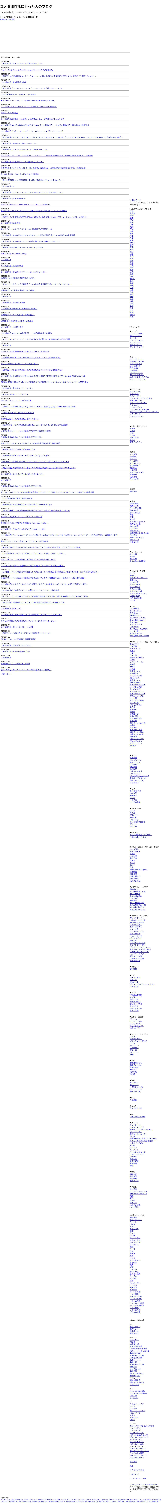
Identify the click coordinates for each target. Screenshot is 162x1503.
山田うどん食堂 (136, 771)
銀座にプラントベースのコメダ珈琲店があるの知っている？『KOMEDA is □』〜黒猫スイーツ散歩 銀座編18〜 (43, 578)
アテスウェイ (135, 1430)
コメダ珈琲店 (6, 260)
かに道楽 (133, 1100)
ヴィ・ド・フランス (137, 1411)
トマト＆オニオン (137, 931)
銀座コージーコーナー (138, 1134)
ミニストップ (135, 342)
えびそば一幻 (135, 1369)
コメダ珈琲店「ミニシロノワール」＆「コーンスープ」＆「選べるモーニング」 (32, 88)
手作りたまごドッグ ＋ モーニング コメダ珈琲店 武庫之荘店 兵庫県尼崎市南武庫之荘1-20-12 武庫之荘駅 (43, 168)
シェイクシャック (137, 416)
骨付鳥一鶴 (134, 879)
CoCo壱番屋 (134, 609)
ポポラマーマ (135, 1002)
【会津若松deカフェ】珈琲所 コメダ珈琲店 (17, 413)
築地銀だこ (134, 889)
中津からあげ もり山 (138, 837)
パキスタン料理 (136, 1296)
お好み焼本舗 (135, 894)
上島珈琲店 (134, 370)
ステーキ (133, 1269)
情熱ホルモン (135, 531)
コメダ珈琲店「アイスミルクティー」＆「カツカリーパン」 (24, 272)
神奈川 (132, 243)
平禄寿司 (133, 475)
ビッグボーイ (135, 934)
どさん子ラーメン (137, 696)
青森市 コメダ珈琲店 (9, 113)
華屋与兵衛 (134, 1067)
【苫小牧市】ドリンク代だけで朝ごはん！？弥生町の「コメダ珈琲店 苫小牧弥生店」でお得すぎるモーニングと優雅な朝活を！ (50, 572)
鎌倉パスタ (134, 999)
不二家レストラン (137, 1087)
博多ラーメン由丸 (137, 734)
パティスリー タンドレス (139, 1451)
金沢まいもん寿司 (137, 472)
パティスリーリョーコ (138, 1455)
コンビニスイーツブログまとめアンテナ (92, 1499)
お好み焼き (134, 1272)
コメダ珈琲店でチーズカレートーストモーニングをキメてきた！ (26, 456)
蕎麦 (131, 1231)
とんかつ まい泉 (136, 591)
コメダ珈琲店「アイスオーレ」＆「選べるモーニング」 (22, 63)
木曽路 (132, 556)
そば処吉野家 (135, 802)
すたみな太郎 (135, 513)
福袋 (131, 1196)
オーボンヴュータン (137, 1448)
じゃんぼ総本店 (136, 896)
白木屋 (132, 860)
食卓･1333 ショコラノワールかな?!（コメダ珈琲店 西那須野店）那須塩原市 (31, 443)
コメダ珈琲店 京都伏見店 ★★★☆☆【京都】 (19, 309)
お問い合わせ (136, 200)
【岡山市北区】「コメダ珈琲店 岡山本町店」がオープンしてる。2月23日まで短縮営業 (34, 425)
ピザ (131, 1281)
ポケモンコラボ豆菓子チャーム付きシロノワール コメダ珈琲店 (25, 351)
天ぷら (132, 1233)
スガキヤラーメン (137, 662)
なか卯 (132, 435)
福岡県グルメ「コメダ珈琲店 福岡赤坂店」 (18, 315)
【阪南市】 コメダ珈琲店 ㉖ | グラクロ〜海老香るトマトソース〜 (26, 633)
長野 (131, 256)
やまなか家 (134, 542)
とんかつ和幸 (135, 584)
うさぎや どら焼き (137, 1470)
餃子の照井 (134, 716)
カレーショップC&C (138, 618)
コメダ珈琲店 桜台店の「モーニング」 (16, 645)
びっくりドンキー (137, 918)
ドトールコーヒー (137, 361)
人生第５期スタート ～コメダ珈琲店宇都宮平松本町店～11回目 (26, 431)
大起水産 (133, 468)
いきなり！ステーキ (137, 920)
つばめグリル (135, 961)
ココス (132, 1043)
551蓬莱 (133, 745)
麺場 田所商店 (135, 682)
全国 (131, 211)
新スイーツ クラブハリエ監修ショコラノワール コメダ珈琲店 (24, 541)
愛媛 (131, 297)
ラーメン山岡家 (136, 687)
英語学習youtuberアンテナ (40, 1501)
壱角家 (132, 667)
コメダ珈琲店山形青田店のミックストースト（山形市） (22, 247)
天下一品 (133, 655)
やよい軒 (133, 817)
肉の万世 (133, 940)
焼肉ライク (134, 506)
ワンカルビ (134, 528)
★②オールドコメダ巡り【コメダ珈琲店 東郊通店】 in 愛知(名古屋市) (27, 100)
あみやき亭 (134, 526)
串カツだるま (135, 851)
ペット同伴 (134, 1207)
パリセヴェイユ (136, 1439)
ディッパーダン (136, 1132)
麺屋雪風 (133, 1371)
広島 (131, 288)
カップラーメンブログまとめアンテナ (117, 1499)
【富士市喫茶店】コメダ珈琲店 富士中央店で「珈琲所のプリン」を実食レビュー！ (33, 180)
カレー (132, 1235)
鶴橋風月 (133, 900)
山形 (131, 225)
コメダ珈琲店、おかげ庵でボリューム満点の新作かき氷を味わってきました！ (31, 241)
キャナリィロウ (136, 1008)
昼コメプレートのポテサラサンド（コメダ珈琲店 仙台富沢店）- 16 (26, 229)
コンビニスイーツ (137, 333)
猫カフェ (133, 1203)
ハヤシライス (135, 1242)
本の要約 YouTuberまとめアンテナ (20, 1501)
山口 (131, 290)
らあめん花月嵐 (136, 676)
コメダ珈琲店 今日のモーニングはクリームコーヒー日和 (23, 529)
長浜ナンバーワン (137, 658)
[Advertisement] (64, 36)
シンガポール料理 (137, 1305)
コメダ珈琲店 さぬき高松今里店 (13, 198)
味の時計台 (134, 673)
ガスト (132, 1036)
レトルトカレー (136, 1240)
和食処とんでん (136, 1065)
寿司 (131, 1256)
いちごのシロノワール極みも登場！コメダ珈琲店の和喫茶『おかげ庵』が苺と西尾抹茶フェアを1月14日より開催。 (45, 596)
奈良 (131, 276)
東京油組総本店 (136, 718)
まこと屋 (133, 698)
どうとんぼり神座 (137, 700)
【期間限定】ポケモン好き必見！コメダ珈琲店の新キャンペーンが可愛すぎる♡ (32, 370)
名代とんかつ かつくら (139, 578)
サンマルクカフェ (137, 375)
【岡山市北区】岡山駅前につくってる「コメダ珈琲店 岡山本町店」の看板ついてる (33, 602)
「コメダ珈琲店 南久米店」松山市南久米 (16, 498)
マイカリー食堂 (136, 624)
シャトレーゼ (135, 1125)
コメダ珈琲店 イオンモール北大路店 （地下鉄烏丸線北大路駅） (27, 333)
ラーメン (133, 1222)
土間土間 (133, 856)
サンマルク (134, 1082)
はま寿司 (133, 470)
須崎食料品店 (135, 1380)
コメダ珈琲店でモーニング (11, 609)
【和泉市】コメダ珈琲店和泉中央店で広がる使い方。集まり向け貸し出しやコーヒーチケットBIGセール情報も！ (44, 217)
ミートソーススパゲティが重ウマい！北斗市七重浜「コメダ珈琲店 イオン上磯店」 (33, 566)
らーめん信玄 (135, 689)
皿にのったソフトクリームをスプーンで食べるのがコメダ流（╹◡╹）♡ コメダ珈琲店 (34, 211)
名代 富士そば (135, 791)
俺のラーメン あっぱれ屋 (139, 1351)
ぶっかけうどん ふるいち (139, 776)
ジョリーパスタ (136, 1004)
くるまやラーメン (137, 691)
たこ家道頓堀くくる (137, 891)
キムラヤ (133, 1408)
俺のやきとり (135, 881)
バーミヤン (134, 1052)
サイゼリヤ (134, 1006)
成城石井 (133, 1174)
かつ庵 (132, 600)
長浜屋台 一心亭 (136, 730)
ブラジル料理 (135, 1312)
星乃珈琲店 (134, 368)
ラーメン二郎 (135, 648)
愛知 (131, 263)
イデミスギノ (135, 1428)
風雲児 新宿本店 (136, 1346)
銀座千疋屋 (134, 1161)
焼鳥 (131, 1267)
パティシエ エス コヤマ (139, 1435)
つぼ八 (132, 863)
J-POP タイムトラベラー (44, 1499)
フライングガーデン (137, 945)
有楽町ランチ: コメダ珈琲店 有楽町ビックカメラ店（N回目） (24, 523)
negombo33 (134, 1398)
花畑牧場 (133, 1163)
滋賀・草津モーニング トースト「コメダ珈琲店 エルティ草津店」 (26, 670)
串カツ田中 (134, 849)
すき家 (132, 428)
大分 (131, 310)
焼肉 (131, 1265)
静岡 (131, 261)
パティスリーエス (137, 1444)
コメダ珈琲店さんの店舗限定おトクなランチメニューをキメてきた (26, 504)
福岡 (131, 301)
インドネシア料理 (137, 1303)
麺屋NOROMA (135, 1353)
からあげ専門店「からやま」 (141, 835)
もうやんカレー (136, 633)
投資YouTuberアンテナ (56, 1501)
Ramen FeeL (134, 1340)
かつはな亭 (134, 582)
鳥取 (131, 281)
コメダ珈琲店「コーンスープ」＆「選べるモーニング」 (22, 474)
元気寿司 (133, 477)
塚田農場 (133, 874)
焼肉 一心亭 (134, 540)
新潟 (131, 245)
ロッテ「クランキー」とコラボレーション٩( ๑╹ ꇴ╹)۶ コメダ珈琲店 (27, 70)
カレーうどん (135, 1238)
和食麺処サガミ (136, 1063)
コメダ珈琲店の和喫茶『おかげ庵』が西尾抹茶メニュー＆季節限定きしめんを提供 (32, 119)
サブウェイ (134, 405)
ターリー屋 (134, 631)
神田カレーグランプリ (138, 1194)
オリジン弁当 (135, 1023)
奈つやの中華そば (137, 1373)
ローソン (133, 338)
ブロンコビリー (136, 938)
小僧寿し (133, 456)
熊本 (131, 308)
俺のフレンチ (135, 1091)
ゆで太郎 (133, 793)
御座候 (150, 1141)
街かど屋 (133, 826)
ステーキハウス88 (137, 958)
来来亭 (132, 651)
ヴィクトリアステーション (140, 947)
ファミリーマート (137, 340)
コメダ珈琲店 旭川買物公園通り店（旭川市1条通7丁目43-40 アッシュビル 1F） (31, 615)
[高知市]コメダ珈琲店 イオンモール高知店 (17, 321)
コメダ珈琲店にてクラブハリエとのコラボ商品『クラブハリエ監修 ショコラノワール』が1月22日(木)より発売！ (44, 584)
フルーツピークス (137, 1154)
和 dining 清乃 (135, 1376)
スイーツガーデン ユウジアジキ (142, 1426)
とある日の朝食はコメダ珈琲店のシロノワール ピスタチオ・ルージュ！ (28, 621)
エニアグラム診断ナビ (151, 1501)
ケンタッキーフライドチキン (141, 398)
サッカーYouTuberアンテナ (72, 1501)
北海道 (132, 213)
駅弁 (131, 1198)
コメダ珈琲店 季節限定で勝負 (13, 302)
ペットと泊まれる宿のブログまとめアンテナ (96, 1501)
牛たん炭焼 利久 (136, 508)
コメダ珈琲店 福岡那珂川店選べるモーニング (19, 143)
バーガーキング (136, 400)
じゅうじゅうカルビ (137, 522)
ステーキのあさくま (137, 943)
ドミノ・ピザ (135, 977)
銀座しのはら (135, 1327)
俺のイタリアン (136, 1089)
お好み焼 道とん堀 (137, 903)
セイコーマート (136, 345)
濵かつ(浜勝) (135, 596)
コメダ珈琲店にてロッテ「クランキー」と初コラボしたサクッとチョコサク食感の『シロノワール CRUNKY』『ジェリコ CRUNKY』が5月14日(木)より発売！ (62, 137)
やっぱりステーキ (137, 922)
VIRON (132, 1420)
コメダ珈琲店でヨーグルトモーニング (15, 651)
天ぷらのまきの (136, 1108)
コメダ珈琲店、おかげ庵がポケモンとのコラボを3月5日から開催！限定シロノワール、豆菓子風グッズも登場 (43, 376)
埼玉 (131, 236)
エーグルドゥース (137, 1442)
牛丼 (131, 1247)
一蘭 (131, 653)
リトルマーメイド (137, 1404)
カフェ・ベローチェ (137, 379)
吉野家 (132, 431)
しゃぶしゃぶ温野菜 (137, 561)
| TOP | (3, 674)
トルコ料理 (134, 1308)
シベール (133, 1157)
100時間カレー (135, 615)
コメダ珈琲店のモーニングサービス (14, 394)
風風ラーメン (135, 1360)
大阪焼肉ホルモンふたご (139, 533)
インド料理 (134, 1294)
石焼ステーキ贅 (136, 956)
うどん (132, 1226)
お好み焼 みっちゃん (138, 909)
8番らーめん (134, 678)
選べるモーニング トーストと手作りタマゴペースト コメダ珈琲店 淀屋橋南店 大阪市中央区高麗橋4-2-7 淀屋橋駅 (47, 156)
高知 (131, 299)
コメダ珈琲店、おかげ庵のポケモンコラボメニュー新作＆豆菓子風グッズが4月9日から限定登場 (38, 235)
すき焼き (133, 1263)
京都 (131, 270)
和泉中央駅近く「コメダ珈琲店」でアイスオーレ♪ (20, 419)
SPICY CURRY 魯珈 (137, 1391)
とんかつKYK (135, 589)
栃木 (131, 231)
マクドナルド (135, 391)
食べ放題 (133, 1189)
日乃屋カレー (135, 613)
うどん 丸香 (134, 1385)
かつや (132, 573)
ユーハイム (134, 1150)
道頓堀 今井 (134, 783)
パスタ (132, 1224)
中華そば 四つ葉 (136, 1358)
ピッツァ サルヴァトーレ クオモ (142, 984)
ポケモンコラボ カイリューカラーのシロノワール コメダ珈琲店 (25, 205)
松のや (132, 575)
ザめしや (133, 824)
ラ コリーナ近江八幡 (138, 1478)
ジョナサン (134, 1048)
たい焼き (133, 1278)
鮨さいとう (134, 1329)
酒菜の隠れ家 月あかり (139, 869)
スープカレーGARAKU (139, 629)
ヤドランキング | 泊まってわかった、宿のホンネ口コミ (18, 1499)
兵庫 (131, 274)
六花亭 (132, 1145)
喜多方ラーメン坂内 (137, 685)
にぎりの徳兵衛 (136, 598)
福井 (131, 252)
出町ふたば (134, 1474)
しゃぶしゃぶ (135, 1260)
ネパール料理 (135, 1292)
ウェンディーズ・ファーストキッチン (144, 412)
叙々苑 (132, 519)
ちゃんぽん (134, 1229)
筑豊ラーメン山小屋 (137, 723)
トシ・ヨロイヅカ (137, 1457)
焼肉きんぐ (134, 510)
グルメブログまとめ (73, 1499)
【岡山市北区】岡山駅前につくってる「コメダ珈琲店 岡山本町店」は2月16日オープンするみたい (38, 468)
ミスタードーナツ (137, 1127)
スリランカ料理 (136, 1299)
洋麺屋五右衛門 (136, 995)
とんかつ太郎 (135, 587)
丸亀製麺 (133, 758)
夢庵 (131, 1054)
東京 (131, 240)
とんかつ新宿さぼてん (138, 593)
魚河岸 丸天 (134, 1333)
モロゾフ (133, 1148)
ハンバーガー (135, 1283)
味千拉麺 (133, 721)
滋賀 (131, 267)
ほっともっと (135, 1019)
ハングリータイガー (137, 954)
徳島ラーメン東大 (137, 732)
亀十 (131, 1466)
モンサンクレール (137, 1433)
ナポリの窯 (134, 986)
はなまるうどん (136, 760)
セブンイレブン (136, 336)
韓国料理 (133, 1287)
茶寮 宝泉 (133, 1462)
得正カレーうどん (137, 780)
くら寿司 (133, 454)
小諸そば (133, 800)
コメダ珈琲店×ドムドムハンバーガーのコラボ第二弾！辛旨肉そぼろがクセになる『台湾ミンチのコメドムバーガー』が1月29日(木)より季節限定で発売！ (60, 535)
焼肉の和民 (134, 504)
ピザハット (134, 982)
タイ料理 (133, 1290)
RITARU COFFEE (136, 373)
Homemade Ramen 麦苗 (138, 1349)
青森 (131, 215)
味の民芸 (133, 769)
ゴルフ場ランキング (59, 1499)
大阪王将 (133, 646)
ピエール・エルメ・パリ (139, 1437)
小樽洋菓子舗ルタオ (137, 1138)
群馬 (131, 234)
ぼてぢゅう (134, 898)
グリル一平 (134, 1085)
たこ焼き (133, 1276)
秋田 (131, 222)
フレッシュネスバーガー (139, 409)
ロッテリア (134, 394)
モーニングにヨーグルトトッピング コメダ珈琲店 (20, 174)
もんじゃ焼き (135, 1274)
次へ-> (9, 674)
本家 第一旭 (134, 1344)
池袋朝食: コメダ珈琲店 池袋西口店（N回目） (18, 278)
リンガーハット (136, 743)
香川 (131, 294)
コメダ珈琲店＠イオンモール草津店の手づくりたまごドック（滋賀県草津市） (31, 358)
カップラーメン (136, 1220)
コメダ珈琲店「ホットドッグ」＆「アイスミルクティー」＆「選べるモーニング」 (32, 192)
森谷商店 (133, 969)
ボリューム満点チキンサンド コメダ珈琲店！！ (20, 364)
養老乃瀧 (133, 858)
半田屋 (132, 813)
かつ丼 (132, 1249)
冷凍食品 (133, 1217)
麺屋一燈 (133, 1362)
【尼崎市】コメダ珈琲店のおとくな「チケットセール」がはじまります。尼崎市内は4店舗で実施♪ (38, 407)
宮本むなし (134, 815)
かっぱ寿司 (134, 461)
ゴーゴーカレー (136, 611)
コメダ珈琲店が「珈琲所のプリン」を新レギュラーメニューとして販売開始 (30, 590)
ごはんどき (134, 820)
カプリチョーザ (136, 997)
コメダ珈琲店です (8, 186)
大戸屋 (132, 811)
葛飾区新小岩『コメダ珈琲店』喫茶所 (15, 664)
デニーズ (133, 1050)
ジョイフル (134, 1045)
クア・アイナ (135, 414)
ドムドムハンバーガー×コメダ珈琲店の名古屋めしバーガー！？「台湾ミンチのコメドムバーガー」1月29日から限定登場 (47, 492)
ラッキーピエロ (136, 407)
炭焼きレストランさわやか (140, 949)
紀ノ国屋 (133, 1178)
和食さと (133, 1070)
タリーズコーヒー (137, 359)
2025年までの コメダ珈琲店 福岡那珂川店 (18, 639)
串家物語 (133, 872)
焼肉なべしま (135, 524)
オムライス (134, 1244)
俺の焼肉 (133, 535)
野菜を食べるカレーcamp (139, 636)
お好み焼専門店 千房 (138, 905)
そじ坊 (132, 798)
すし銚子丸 (134, 465)
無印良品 (133, 1176)
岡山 (131, 285)
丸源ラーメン (135, 680)
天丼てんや (134, 437)
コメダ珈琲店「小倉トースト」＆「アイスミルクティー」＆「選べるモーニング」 (32, 131)
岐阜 (131, 258)
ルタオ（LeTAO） (137, 1143)
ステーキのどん (136, 925)
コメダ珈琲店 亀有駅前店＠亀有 (14, 82)
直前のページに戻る (7, 19)
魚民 (131, 867)
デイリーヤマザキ (137, 347)
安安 (131, 517)
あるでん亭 (134, 1011)
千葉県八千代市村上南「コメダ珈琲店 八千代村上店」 (21, 437)
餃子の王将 (134, 644)
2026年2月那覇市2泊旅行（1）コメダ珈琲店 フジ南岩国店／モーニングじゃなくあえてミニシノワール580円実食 (44, 382)
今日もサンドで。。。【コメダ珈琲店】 (16, 400)
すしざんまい (135, 463)
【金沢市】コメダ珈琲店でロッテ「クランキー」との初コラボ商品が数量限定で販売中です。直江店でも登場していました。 (49, 76)
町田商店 (133, 709)
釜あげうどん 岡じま (138, 778)
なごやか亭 (134, 479)
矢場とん (133, 580)
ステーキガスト (136, 927)
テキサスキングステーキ (139, 952)
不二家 (132, 1136)
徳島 (131, 292)
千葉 (131, 238)
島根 (131, 283)
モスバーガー (135, 396)
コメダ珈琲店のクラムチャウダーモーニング (18, 449)
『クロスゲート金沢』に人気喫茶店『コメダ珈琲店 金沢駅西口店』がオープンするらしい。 (36, 284)
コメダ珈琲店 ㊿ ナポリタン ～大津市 (17, 627)
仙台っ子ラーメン (137, 739)
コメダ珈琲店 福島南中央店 (12, 266)
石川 (131, 249)
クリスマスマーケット (138, 1191)
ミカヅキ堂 (134, 1417)
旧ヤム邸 (133, 1396)
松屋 (131, 433)
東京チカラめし (136, 442)
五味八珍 (133, 727)
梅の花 (132, 1074)
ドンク (132, 1406)
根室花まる (134, 1331)
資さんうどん (135, 762)
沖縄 (131, 317)
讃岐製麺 (133, 767)
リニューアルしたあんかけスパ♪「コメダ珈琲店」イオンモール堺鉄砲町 (29, 107)
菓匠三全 (133, 1159)
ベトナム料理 (135, 1301)
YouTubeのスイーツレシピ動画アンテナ (142, 1499)
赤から (132, 865)
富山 (131, 247)
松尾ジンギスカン (137, 537)
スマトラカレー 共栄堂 (139, 1393)
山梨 (131, 254)
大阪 (131, 272)
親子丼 (132, 1254)
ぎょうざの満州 (136, 705)
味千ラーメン (135, 671)
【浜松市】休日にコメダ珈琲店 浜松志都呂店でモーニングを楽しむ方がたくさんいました (35, 511)
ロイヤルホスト (136, 1039)
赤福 (131, 1166)
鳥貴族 (132, 854)
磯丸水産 (133, 491)
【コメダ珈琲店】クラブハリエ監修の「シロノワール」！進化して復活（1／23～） (33, 553)
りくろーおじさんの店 (138, 1141)
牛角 (131, 515)
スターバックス (136, 364)
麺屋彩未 (133, 1367)
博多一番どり (135, 876)
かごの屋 (133, 559)
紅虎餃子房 (134, 714)
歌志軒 (132, 712)
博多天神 (133, 736)
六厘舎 (132, 1342)
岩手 (131, 218)
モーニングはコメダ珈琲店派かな (14, 254)
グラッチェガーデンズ (138, 1041)
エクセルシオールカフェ (139, 377)
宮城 (131, 220)
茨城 (131, 229)
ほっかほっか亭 (136, 1021)
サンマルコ (134, 622)
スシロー (133, 459)
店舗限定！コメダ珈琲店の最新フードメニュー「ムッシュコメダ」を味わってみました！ (35, 462)
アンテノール (151, 1138)
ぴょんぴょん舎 (136, 741)
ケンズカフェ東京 (137, 1453)
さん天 (132, 440)
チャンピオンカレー (137, 620)
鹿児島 (132, 315)
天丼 (131, 1251)
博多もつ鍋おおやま (137, 1117)
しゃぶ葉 (133, 554)
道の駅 (132, 1200)
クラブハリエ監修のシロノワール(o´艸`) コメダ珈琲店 (21, 517)
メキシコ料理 (135, 1310)
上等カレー (134, 627)
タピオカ (133, 1285)
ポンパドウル (135, 1413)
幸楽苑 (132, 664)
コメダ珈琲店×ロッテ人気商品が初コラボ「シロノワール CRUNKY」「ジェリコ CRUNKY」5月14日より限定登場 (45, 125)
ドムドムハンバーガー (138, 403)
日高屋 (132, 669)
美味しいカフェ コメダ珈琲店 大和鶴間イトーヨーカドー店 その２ (28, 560)
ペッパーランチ (136, 936)
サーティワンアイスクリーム (141, 1129)
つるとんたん (135, 773)
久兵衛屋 (133, 764)
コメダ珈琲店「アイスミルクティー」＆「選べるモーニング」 (25, 149)
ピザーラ (133, 980)
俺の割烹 (133, 1072)
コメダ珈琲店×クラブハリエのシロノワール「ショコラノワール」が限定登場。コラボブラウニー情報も (41, 547)
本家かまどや (135, 1028)
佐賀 (131, 303)
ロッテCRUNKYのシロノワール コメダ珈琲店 (18, 94)
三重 (131, 265)
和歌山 (132, 279)
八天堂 (132, 1415)
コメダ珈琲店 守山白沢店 (10, 223)
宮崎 (131, 312)
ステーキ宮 (134, 929)
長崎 (131, 306)
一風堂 (132, 660)
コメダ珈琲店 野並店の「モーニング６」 (17, 388)
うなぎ (132, 1258)
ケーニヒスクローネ (137, 1152)
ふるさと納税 (135, 1205)
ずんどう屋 (134, 703)
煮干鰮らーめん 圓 (137, 1364)
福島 (131, 227)
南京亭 (132, 725)
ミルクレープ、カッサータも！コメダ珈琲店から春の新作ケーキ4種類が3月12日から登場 (35, 339)
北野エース (134, 1181)
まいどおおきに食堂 (137, 822)
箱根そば (133, 795)
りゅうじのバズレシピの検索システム (144, 1484)
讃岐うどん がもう (137, 1382)
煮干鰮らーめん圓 (137, 1355)
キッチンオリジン (137, 1026)
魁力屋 (132, 707)
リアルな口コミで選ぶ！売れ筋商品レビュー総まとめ (127, 1501)
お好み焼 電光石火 (137, 907)
